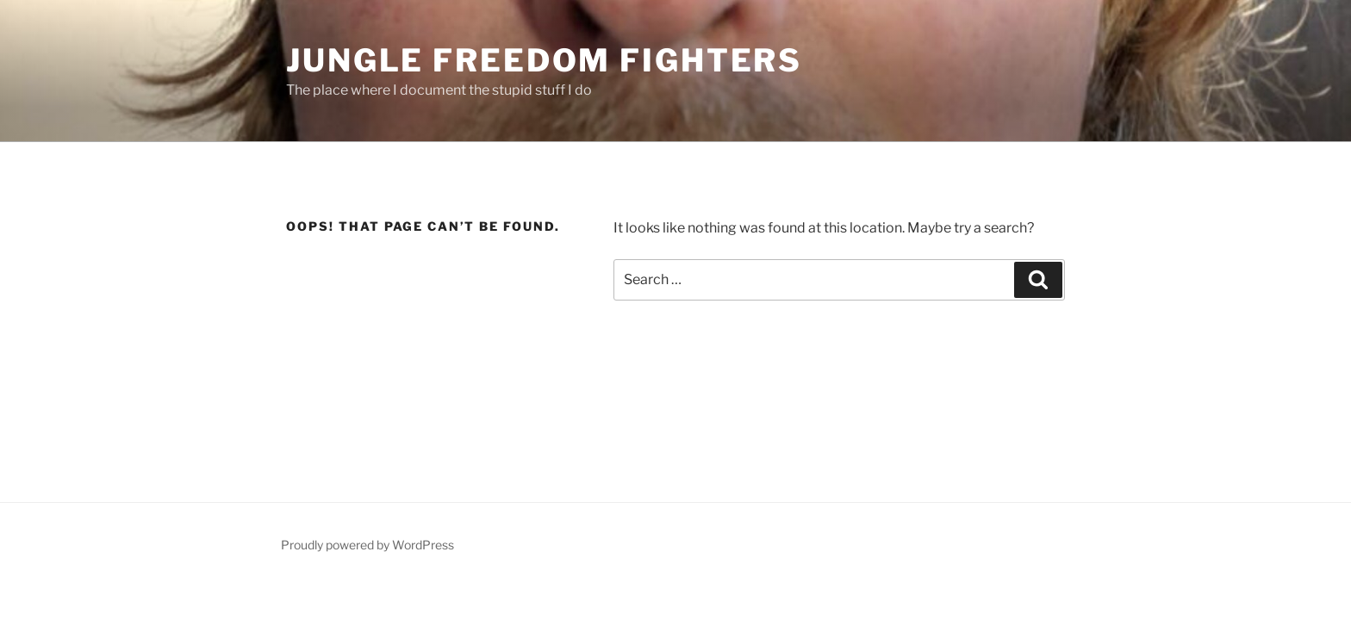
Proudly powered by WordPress (367, 544)
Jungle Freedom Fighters (544, 60)
